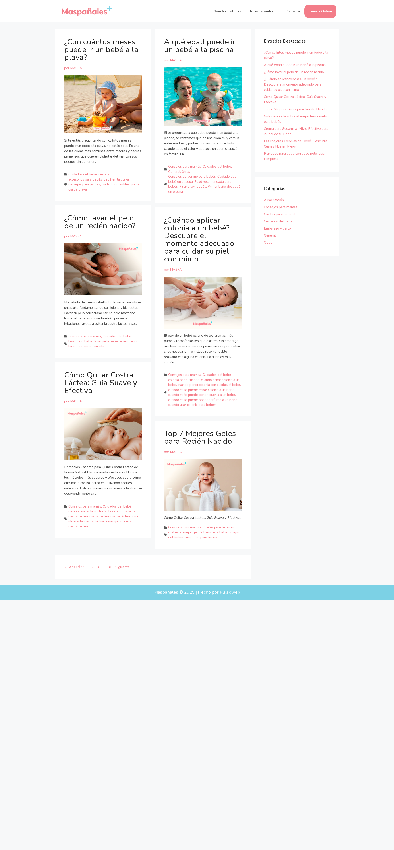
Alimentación (274, 200)
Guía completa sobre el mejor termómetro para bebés (296, 119)
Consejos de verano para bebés (192, 176)
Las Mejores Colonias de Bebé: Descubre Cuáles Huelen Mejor (295, 144)
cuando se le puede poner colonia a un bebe (201, 395)
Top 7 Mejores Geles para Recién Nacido (200, 437)
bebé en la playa (116, 179)
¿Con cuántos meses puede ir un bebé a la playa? (101, 49)
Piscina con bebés (192, 186)
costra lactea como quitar (103, 557)
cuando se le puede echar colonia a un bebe (201, 390)
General (104, 174)
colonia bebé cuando (183, 380)
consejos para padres (84, 184)
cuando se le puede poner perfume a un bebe (202, 400)
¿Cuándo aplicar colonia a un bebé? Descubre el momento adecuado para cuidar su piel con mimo (199, 239)
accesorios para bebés (85, 179)
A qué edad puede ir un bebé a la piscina (200, 46)
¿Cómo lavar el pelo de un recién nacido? (99, 219)
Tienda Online (320, 11)
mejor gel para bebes (201, 537)
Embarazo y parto (277, 228)
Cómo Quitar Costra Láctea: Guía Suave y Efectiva (100, 418)
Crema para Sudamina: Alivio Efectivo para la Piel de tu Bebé (296, 131)
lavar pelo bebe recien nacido (116, 338)
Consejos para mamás (184, 166)
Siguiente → (124, 591)
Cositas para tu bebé (218, 527)
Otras (186, 171)
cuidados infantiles (115, 184)
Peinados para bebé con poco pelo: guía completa (294, 156)
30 (110, 591)
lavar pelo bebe (80, 338)
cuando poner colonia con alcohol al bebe (209, 385)
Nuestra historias (227, 11)
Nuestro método (263, 11)
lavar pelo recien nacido (86, 343)
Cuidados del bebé (82, 174)
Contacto (292, 11)
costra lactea (99, 552)
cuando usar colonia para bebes (192, 405)
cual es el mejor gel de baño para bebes (198, 532)
